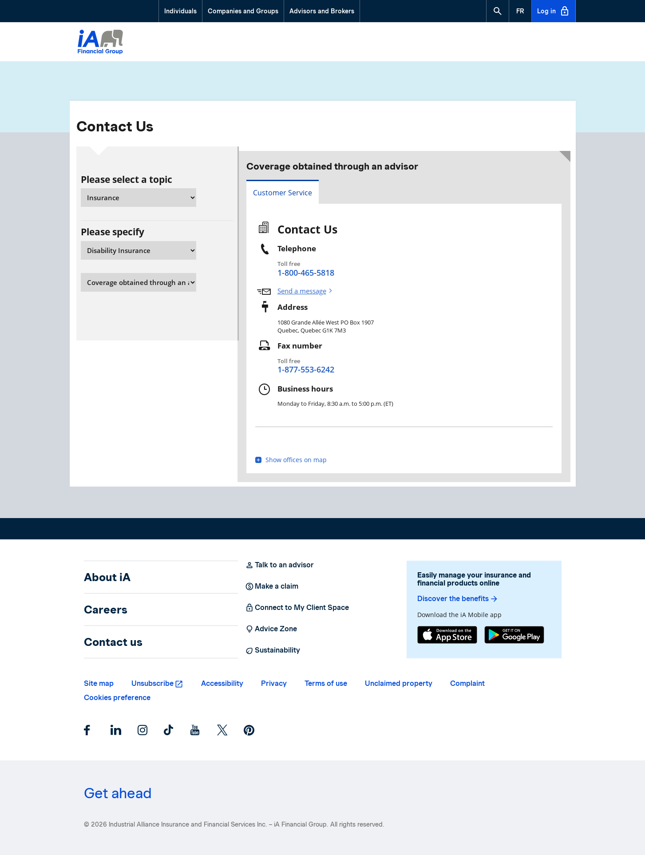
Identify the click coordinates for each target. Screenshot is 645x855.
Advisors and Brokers (321, 11)
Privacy (274, 683)
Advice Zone (271, 629)
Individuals (180, 11)
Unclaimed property (398, 683)
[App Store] (447, 636)
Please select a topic (126, 179)
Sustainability (272, 650)
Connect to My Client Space (297, 607)
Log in (553, 11)
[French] (520, 11)
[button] (498, 11)
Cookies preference (117, 697)
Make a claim (271, 586)
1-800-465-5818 (305, 272)
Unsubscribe (152, 683)
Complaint (467, 683)
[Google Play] (514, 636)
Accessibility (222, 683)
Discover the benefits (458, 598)
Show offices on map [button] (291, 459)
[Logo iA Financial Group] (100, 43)
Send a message (301, 291)
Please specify (112, 232)
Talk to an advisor (279, 565)
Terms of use (326, 683)
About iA (107, 577)
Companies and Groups (243, 11)
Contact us (113, 642)
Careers (105, 609)
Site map (99, 683)
